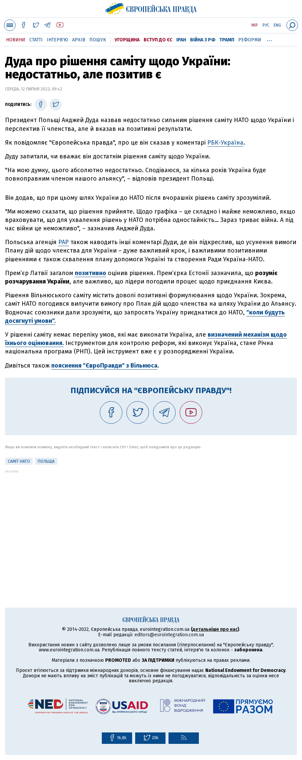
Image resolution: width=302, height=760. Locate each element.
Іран (181, 40)
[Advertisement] (151, 520)
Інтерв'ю (57, 40)
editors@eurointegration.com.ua (169, 635)
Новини (15, 40)
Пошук (97, 40)
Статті (36, 40)
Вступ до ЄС (158, 40)
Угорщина (127, 40)
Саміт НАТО (19, 461)
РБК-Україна (225, 142)
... (269, 38)
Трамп (226, 40)
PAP (63, 242)
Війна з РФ (202, 40)
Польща (46, 461)
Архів (78, 40)
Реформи (249, 40)
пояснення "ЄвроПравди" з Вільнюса (104, 365)
